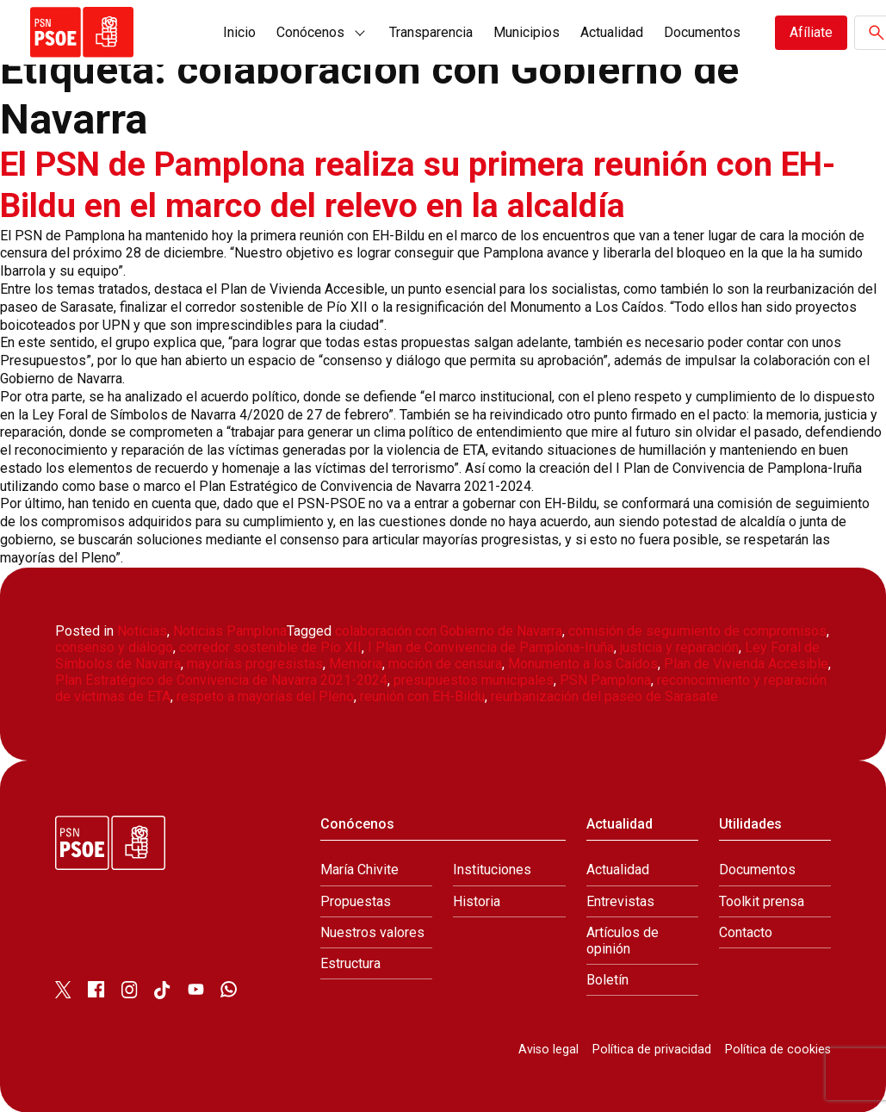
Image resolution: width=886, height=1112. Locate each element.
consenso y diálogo (114, 647)
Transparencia (431, 32)
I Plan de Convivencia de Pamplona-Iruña (491, 647)
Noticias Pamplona (230, 630)
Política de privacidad (651, 1049)
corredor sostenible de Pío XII (270, 647)
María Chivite (359, 869)
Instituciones (492, 869)
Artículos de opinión (622, 939)
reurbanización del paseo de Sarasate (604, 696)
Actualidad (611, 32)
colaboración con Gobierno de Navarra (448, 630)
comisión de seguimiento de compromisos (697, 630)
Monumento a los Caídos (583, 663)
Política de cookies (778, 1049)
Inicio (239, 32)
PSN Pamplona (605, 680)
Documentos (702, 32)
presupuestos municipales (473, 680)
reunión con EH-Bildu (422, 696)
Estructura (350, 963)
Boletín (607, 980)
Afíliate (811, 32)
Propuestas (355, 900)
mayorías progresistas (255, 663)
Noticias (142, 630)
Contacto (745, 931)
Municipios (526, 32)
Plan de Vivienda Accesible (746, 663)
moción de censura (445, 663)
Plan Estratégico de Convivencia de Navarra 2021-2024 (221, 680)
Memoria (355, 663)
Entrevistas (620, 900)
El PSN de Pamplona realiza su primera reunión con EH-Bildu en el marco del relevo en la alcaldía (426, 185)
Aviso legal (548, 1049)
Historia (476, 900)
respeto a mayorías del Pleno (265, 696)
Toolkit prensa (761, 900)
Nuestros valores (372, 931)
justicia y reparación (679, 647)
